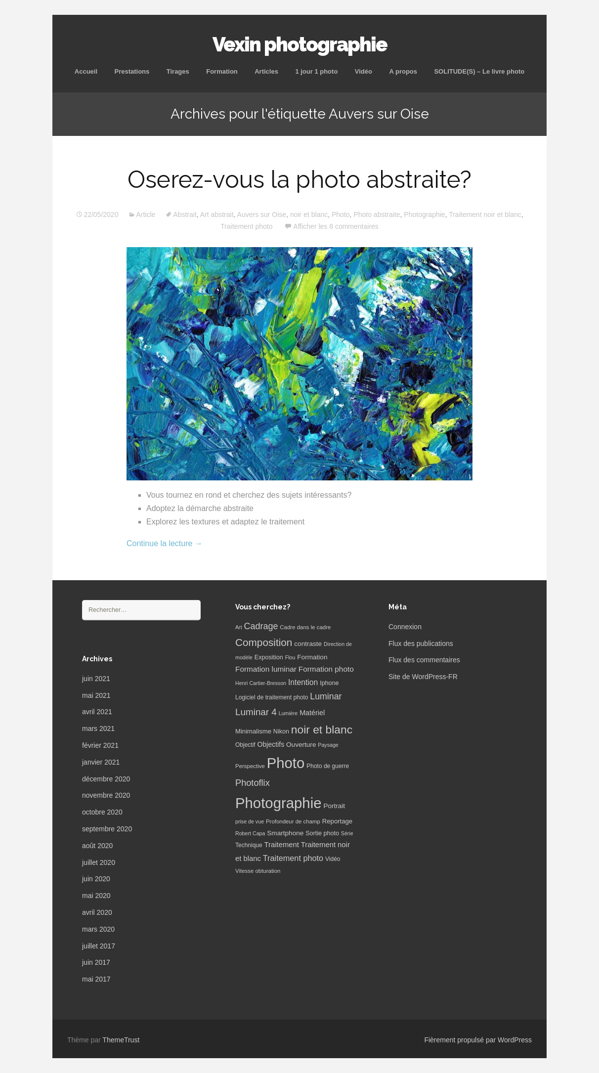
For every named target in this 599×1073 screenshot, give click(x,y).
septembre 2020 (107, 829)
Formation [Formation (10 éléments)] (312, 657)
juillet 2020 (98, 862)
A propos (403, 71)
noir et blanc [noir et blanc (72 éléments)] (321, 729)
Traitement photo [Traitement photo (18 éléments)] (293, 858)
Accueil (86, 71)
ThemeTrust (120, 1040)
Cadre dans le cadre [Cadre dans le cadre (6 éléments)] (305, 627)
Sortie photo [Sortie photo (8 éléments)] (322, 833)
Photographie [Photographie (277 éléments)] (278, 803)
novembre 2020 (106, 795)
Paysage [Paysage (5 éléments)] (328, 745)
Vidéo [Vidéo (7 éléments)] (332, 859)
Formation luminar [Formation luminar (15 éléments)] (266, 669)
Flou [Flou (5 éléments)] (290, 657)
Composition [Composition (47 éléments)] (263, 642)
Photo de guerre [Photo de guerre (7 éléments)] (327, 766)
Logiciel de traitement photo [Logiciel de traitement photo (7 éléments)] (271, 697)
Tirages (178, 71)
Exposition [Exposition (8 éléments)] (269, 657)
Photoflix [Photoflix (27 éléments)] (252, 783)
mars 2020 (98, 929)
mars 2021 (98, 728)
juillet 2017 (98, 946)
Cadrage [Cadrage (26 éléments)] (261, 626)
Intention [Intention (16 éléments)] (303, 682)
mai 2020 (96, 896)
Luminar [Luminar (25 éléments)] (326, 696)
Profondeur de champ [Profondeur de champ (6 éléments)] (293, 821)
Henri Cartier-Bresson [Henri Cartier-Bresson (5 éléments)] (260, 683)
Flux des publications (420, 643)
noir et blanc (309, 214)
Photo (341, 214)
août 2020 (97, 846)
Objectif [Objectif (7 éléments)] (245, 744)
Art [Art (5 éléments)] (238, 627)
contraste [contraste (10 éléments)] (308, 643)
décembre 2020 (106, 779)
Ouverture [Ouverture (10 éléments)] (301, 744)
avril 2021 (97, 712)
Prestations (131, 71)
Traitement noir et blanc (485, 214)
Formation (222, 71)
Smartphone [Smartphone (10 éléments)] (285, 833)
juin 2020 (96, 879)
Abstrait (184, 214)
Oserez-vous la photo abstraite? (299, 179)
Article (145, 214)
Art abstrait (217, 214)
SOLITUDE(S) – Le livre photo (479, 71)
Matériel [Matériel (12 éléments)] (312, 713)
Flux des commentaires (424, 660)
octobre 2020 (102, 812)
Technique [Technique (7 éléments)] (248, 845)
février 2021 (100, 745)
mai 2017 (96, 979)
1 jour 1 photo (316, 71)
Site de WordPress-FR (423, 677)
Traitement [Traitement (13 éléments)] (281, 845)
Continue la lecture (165, 543)
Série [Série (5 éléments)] (347, 833)
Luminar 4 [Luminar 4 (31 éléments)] (256, 712)
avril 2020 (97, 912)
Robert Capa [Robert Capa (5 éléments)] (250, 833)
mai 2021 (96, 695)
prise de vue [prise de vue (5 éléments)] (249, 821)
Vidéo (363, 71)
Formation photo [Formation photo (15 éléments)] (326, 669)
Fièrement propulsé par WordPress (478, 1040)
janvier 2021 (101, 762)
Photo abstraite (376, 214)
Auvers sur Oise (262, 214)
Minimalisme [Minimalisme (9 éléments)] (253, 731)
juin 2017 (96, 962)
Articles (266, 71)
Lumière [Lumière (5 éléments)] (288, 713)
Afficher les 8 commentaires (335, 226)
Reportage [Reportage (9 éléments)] (337, 821)
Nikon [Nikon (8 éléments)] (281, 731)
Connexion (405, 627)
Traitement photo (246, 226)
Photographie (424, 214)
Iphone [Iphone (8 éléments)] (329, 683)
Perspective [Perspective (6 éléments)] (250, 766)
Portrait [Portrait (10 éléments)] (334, 806)
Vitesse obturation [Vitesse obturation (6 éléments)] (257, 871)
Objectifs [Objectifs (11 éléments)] (271, 744)
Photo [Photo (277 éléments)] (286, 763)
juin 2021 (96, 679)
